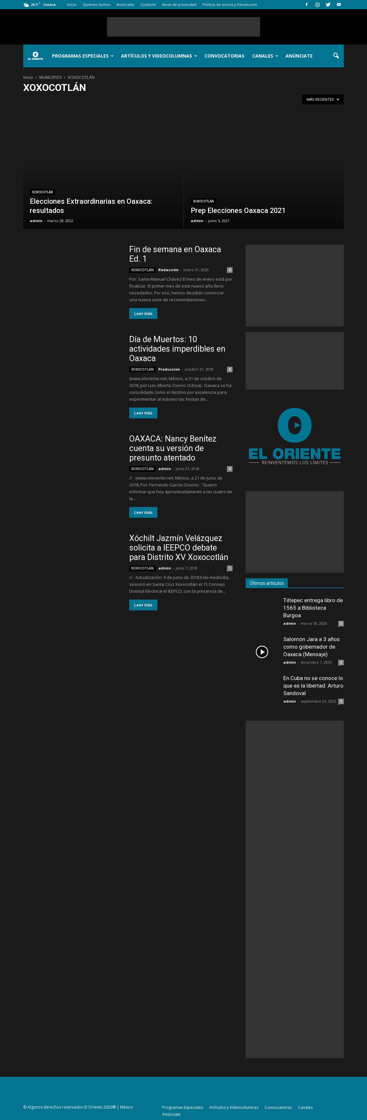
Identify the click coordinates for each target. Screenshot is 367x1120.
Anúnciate (125, 4)
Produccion (169, 369)
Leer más (143, 313)
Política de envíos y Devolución (229, 4)
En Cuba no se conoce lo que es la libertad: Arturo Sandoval (313, 685)
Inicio (72, 4)
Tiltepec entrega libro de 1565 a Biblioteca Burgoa (313, 608)
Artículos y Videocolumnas (159, 56)
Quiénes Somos (96, 4)
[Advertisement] (183, 27)
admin (36, 220)
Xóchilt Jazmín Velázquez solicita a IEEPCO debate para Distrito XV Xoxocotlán (178, 548)
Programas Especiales (83, 56)
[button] (336, 56)
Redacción (168, 269)
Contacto (148, 4)
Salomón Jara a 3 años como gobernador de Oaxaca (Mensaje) (311, 646)
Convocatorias (224, 56)
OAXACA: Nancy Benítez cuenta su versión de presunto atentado (173, 448)
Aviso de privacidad (179, 4)
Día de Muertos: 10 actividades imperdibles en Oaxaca (177, 349)
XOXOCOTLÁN (42, 192)
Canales (265, 56)
